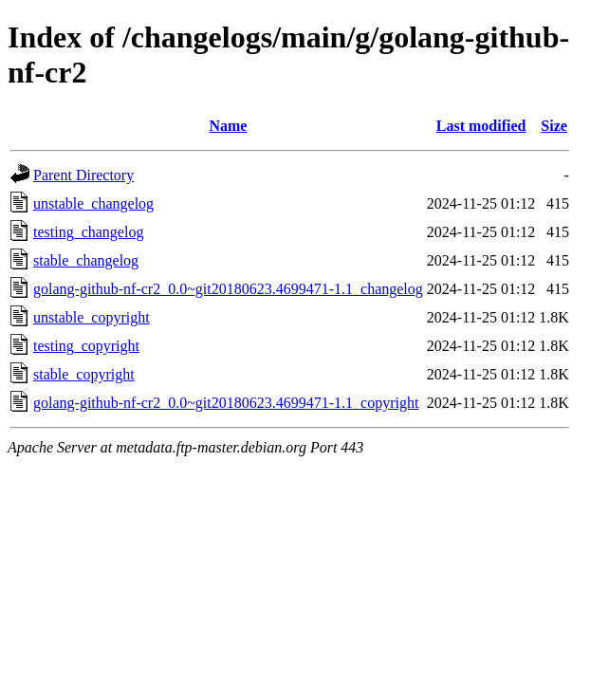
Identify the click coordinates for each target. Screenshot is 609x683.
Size (554, 126)
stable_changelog (85, 260)
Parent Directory (83, 175)
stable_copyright (84, 374)
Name (228, 126)
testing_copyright (86, 346)
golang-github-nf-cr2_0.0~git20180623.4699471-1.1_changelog (228, 289)
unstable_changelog (93, 203)
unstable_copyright (91, 317)
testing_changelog (88, 232)
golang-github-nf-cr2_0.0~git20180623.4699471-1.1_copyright (225, 403)
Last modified (481, 126)
